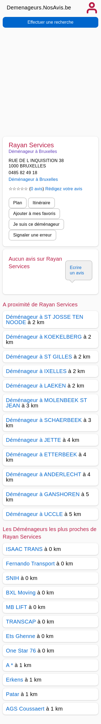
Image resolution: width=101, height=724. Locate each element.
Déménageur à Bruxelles (33, 179)
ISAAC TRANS (24, 549)
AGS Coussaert (25, 709)
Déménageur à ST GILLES (39, 357)
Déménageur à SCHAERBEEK (44, 420)
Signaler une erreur (32, 235)
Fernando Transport (30, 564)
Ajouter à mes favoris (34, 213)
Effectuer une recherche (50, 22)
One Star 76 (21, 651)
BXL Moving (21, 593)
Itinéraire (41, 202)
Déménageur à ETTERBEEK (41, 454)
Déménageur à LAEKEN (36, 386)
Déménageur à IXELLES (36, 371)
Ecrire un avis (77, 270)
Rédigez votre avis (63, 189)
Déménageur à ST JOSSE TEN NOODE (44, 319)
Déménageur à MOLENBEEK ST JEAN (46, 402)
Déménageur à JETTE (33, 440)
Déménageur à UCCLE (34, 514)
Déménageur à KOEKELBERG (44, 337)
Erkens (14, 680)
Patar (12, 694)
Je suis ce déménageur (36, 224)
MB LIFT (16, 607)
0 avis (37, 189)
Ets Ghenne (20, 636)
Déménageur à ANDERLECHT (43, 474)
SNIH (12, 578)
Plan (17, 202)
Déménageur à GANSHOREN (43, 494)
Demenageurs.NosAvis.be (39, 7)
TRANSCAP (21, 622)
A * (9, 665)
